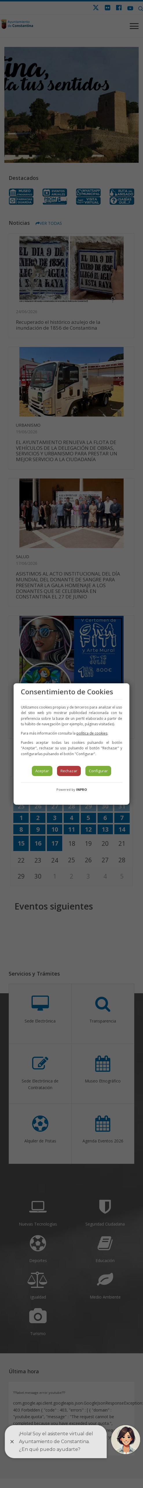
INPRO (81, 789)
